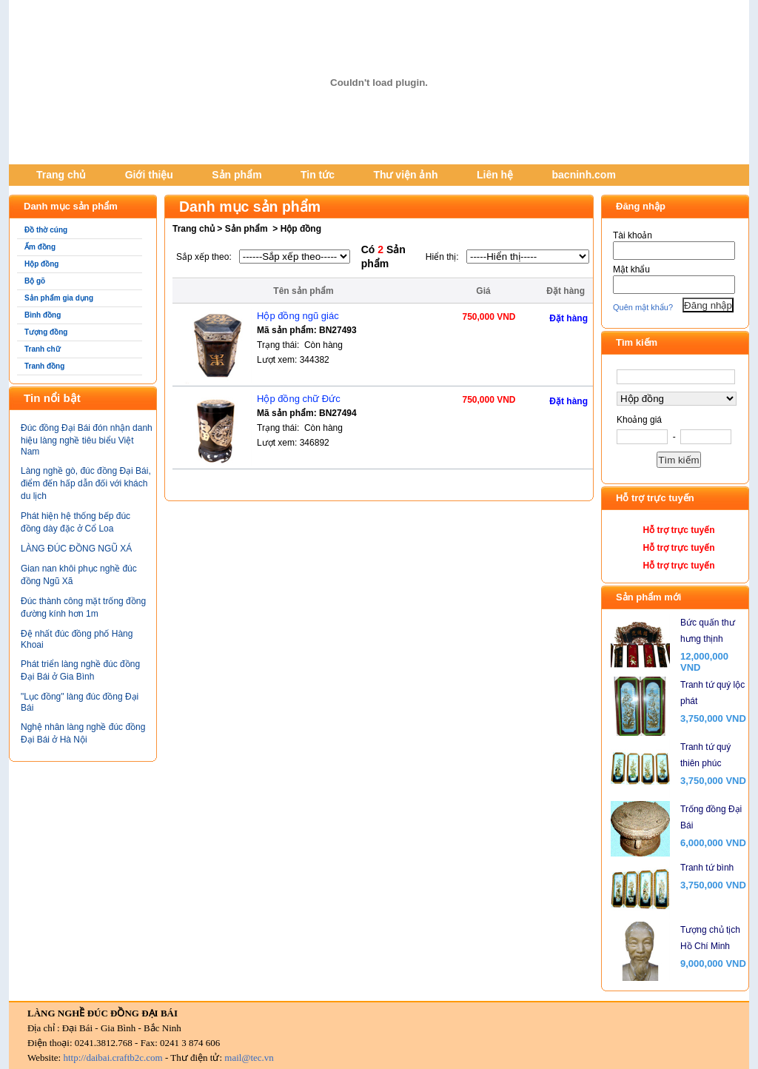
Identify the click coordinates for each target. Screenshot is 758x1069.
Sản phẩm (236, 175)
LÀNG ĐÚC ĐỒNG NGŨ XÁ (76, 548)
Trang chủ (61, 175)
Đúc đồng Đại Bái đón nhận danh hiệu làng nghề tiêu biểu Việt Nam (86, 440)
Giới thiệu (149, 175)
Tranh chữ (42, 349)
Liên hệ (495, 175)
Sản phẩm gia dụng (58, 298)
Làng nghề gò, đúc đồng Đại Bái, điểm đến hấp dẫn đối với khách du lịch (86, 483)
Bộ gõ (34, 281)
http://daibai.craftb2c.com (112, 1057)
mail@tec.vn (248, 1057)
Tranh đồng (44, 366)
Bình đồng (42, 315)
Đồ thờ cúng (45, 230)
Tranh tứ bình (707, 867)
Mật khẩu (631, 269)
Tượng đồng (45, 332)
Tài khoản (632, 235)
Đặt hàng (568, 318)
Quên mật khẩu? (643, 307)
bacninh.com (584, 175)
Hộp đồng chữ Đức (299, 398)
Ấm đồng (40, 247)
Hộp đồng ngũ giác (298, 315)
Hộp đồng (41, 264)
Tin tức (318, 175)
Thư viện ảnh (405, 175)
